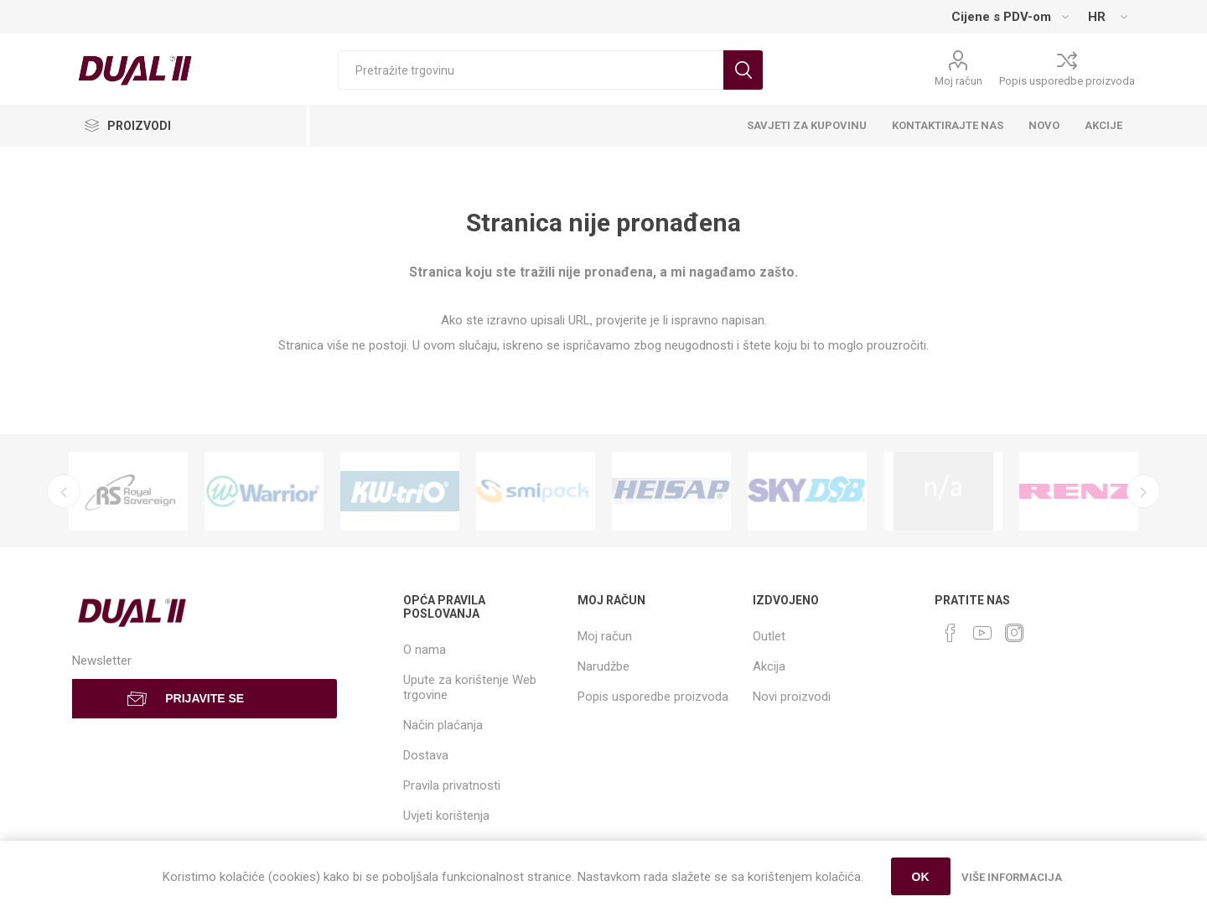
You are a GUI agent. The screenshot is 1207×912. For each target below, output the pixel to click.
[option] (128, 491)
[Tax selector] (1009, 17)
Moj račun (958, 81)
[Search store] (530, 70)
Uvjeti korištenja (446, 815)
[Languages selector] (1107, 17)
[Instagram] (1014, 632)
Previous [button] (63, 491)
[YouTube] (982, 632)
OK (921, 877)
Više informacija (1011, 877)
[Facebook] (950, 632)
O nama (424, 649)
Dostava (425, 755)
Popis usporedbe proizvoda (1067, 81)
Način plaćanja (443, 725)
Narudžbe (603, 666)
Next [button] (1143, 491)
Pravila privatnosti (451, 785)
